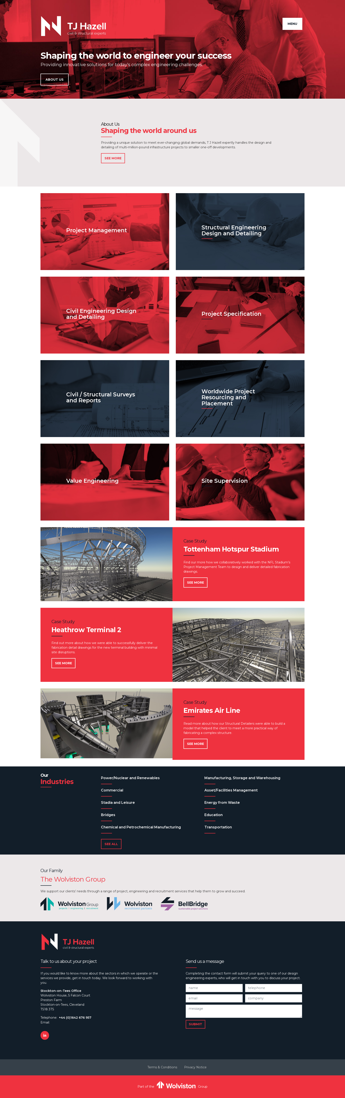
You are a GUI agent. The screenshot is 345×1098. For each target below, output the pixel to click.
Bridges (108, 815)
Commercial (112, 790)
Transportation (218, 827)
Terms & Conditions (162, 1067)
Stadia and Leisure (118, 802)
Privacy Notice (195, 1067)
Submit (195, 1024)
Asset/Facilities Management (231, 790)
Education (213, 815)
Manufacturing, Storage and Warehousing (242, 778)
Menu (292, 24)
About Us (55, 80)
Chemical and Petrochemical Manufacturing (141, 827)
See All (111, 844)
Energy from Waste (222, 802)
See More (113, 158)
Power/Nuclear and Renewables (130, 778)
